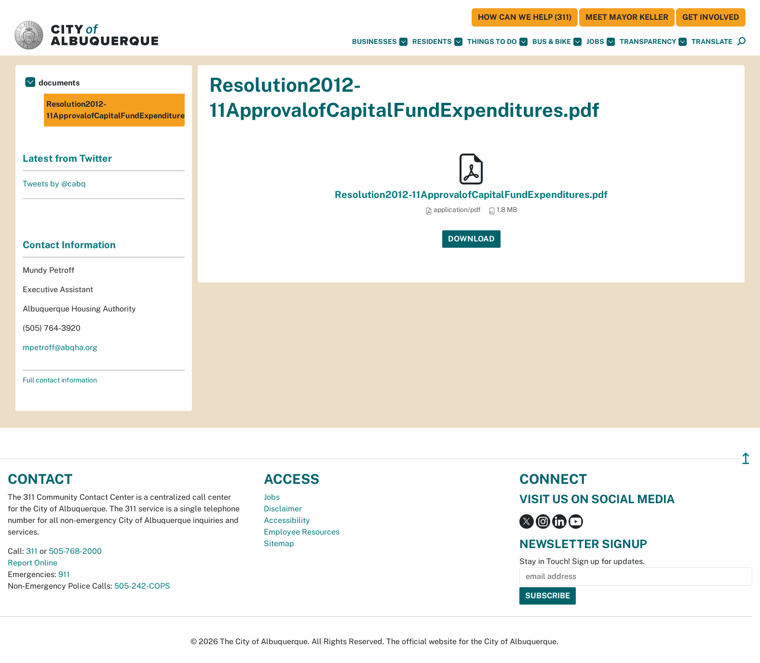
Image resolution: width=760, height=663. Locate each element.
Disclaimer (283, 508)
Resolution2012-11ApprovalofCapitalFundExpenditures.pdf (471, 194)
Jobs (600, 42)
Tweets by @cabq (54, 183)
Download (471, 238)
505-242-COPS (142, 586)
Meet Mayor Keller (626, 17)
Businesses (379, 42)
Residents (437, 42)
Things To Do (497, 42)
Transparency (653, 42)
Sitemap (279, 543)
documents (59, 82)
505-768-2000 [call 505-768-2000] (75, 551)
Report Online (32, 562)
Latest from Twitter (67, 158)
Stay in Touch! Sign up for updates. (582, 561)
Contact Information (69, 245)
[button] (712, 42)
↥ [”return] (745, 458)
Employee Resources (301, 531)
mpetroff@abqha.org (60, 347)
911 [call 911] (64, 574)
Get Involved (710, 17)
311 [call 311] (32, 551)
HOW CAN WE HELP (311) (524, 17)
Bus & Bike (557, 42)
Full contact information (60, 380)
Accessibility (287, 520)
